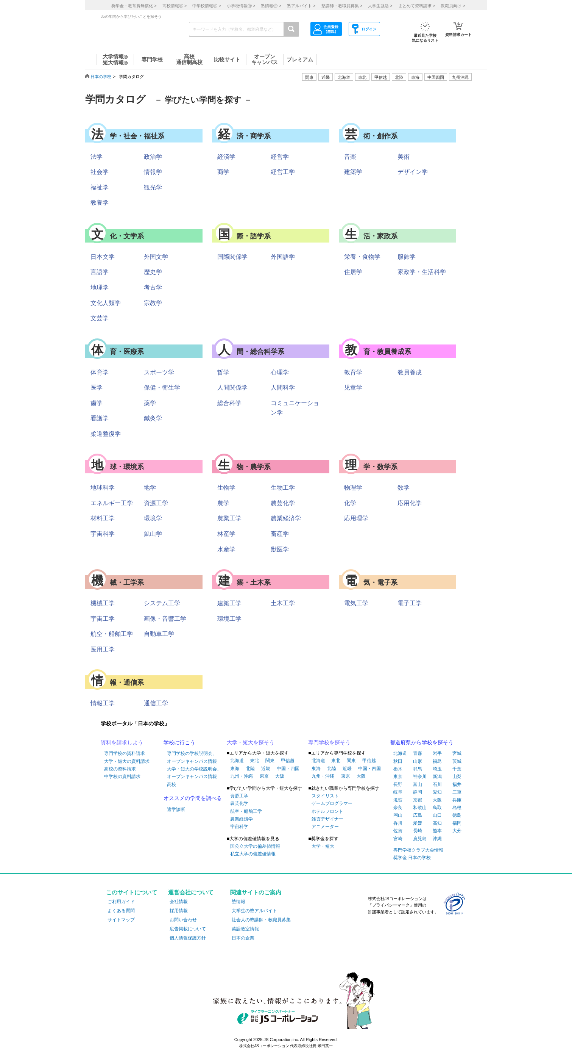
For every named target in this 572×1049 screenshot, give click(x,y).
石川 (437, 784)
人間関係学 (232, 387)
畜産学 (280, 534)
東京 (264, 776)
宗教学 (153, 303)
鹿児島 (420, 838)
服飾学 (406, 257)
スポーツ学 (159, 372)
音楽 (350, 156)
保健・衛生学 (162, 387)
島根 (456, 807)
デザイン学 (412, 172)
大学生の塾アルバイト (254, 910)
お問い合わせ (183, 919)
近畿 (265, 768)
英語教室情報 (245, 929)
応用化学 (409, 503)
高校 (171, 784)
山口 (437, 815)
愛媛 (417, 823)
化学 (350, 503)
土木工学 (283, 603)
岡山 (397, 815)
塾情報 (238, 901)
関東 (269, 760)
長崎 (417, 830)
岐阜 (397, 792)
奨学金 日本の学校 (412, 857)
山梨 (456, 776)
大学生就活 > (380, 5)
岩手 (437, 753)
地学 (150, 487)
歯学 (96, 403)
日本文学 (102, 257)
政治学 (153, 156)
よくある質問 (121, 910)
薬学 (150, 403)
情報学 (153, 172)
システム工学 (162, 603)
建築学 (353, 172)
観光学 (153, 187)
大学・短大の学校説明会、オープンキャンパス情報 (194, 772)
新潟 (437, 776)
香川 (397, 823)
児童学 (353, 387)
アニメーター (325, 826)
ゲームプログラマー (332, 803)
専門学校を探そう (329, 742)
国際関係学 (232, 257)
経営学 (280, 156)
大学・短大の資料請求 (127, 761)
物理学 (353, 487)
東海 (234, 768)
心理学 (280, 372)
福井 (456, 784)
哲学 (223, 372)
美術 (403, 156)
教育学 (353, 372)
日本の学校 (100, 76)
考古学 (153, 287)
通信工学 (156, 703)
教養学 (99, 202)
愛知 (437, 792)
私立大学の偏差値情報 (253, 853)
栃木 (397, 769)
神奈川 (420, 776)
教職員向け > (453, 5)
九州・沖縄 (241, 776)
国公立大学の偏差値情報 (255, 846)
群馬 (417, 769)
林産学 (226, 534)
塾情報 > (271, 5)
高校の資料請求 (120, 769)
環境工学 (229, 618)
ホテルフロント (327, 811)
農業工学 (229, 518)
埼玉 (437, 769)
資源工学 (156, 503)
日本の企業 (243, 938)
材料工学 (102, 518)
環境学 (153, 518)
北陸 (250, 768)
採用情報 (179, 910)
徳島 (456, 815)
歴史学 (153, 272)
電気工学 (356, 603)
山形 (417, 761)
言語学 (99, 272)
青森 (417, 753)
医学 (96, 387)
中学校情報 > (206, 5)
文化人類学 (105, 303)
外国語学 (283, 257)
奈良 (397, 807)
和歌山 (420, 807)
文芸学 (99, 318)
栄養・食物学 (362, 257)
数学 (403, 487)
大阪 (279, 776)
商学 (223, 172)
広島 (417, 815)
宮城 (456, 753)
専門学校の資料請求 (124, 753)
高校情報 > (174, 5)
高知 (437, 823)
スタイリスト (325, 795)
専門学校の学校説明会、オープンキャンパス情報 (192, 757)
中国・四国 (288, 768)
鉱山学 (153, 534)
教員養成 (409, 372)
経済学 (226, 156)
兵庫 (456, 800)
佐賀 (397, 830)
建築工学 (229, 603)
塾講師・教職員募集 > (341, 5)
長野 (397, 784)
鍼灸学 (153, 418)
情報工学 (102, 703)
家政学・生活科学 (421, 272)
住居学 (353, 272)
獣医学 (280, 549)
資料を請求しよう (122, 742)
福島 (437, 761)
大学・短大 (323, 846)
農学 (223, 503)
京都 (417, 800)
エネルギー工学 (111, 503)
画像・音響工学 (165, 618)
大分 (456, 830)
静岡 (417, 792)
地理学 (99, 287)
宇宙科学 (102, 534)
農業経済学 (286, 518)
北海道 (344, 77)
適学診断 (176, 809)
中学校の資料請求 (122, 776)
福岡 (456, 823)
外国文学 (156, 257)
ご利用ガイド (121, 901)
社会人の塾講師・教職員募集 (261, 919)
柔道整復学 (105, 434)
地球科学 (102, 487)
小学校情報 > (241, 5)
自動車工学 (159, 634)
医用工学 (102, 649)
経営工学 (283, 172)
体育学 (99, 372)
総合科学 (229, 403)
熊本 (437, 830)
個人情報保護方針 (188, 938)
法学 (96, 156)
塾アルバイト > (301, 5)
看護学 (99, 418)
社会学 (99, 172)
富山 (417, 784)
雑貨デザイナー (327, 819)
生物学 (226, 487)
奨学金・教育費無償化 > (133, 5)
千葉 (456, 769)
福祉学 (99, 187)
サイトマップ (121, 919)
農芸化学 (283, 503)
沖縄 (437, 838)
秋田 (397, 761)
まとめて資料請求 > (416, 5)
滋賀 (397, 800)
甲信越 (288, 760)
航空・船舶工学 (111, 634)
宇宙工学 (102, 618)
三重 (456, 792)
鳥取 (437, 807)
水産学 (226, 549)
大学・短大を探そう (250, 742)
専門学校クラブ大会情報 (418, 850)
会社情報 (179, 901)
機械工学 (102, 603)
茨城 (456, 761)
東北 (254, 760)
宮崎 (397, 838)
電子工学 (409, 603)
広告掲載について (188, 929)
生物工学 (283, 487)
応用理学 (356, 518)
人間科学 (283, 387)
